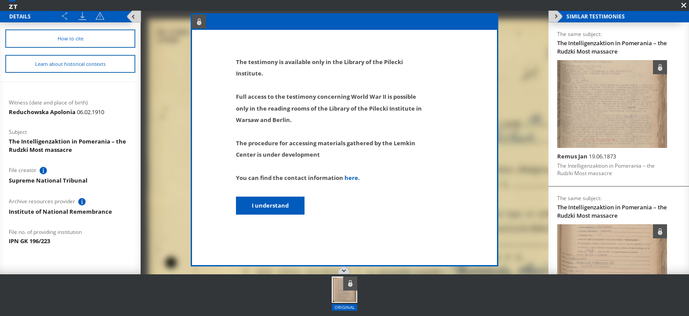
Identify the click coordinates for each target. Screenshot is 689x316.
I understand (270, 205)
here (351, 178)
